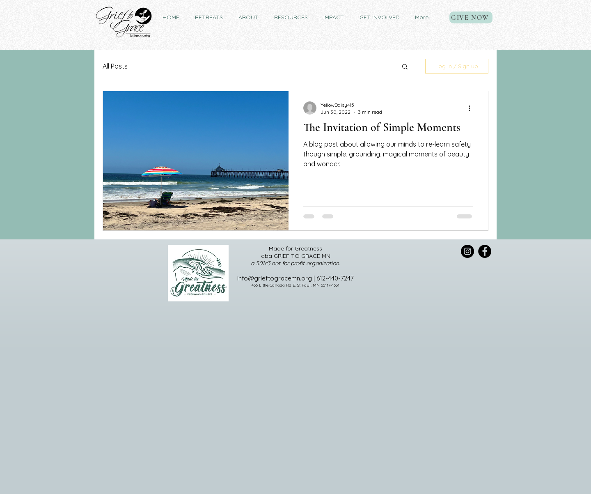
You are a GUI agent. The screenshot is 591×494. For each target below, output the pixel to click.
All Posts (115, 66)
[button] (209, 17)
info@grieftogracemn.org (274, 278)
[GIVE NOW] (470, 17)
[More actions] (472, 108)
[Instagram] (467, 251)
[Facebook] (484, 251)
